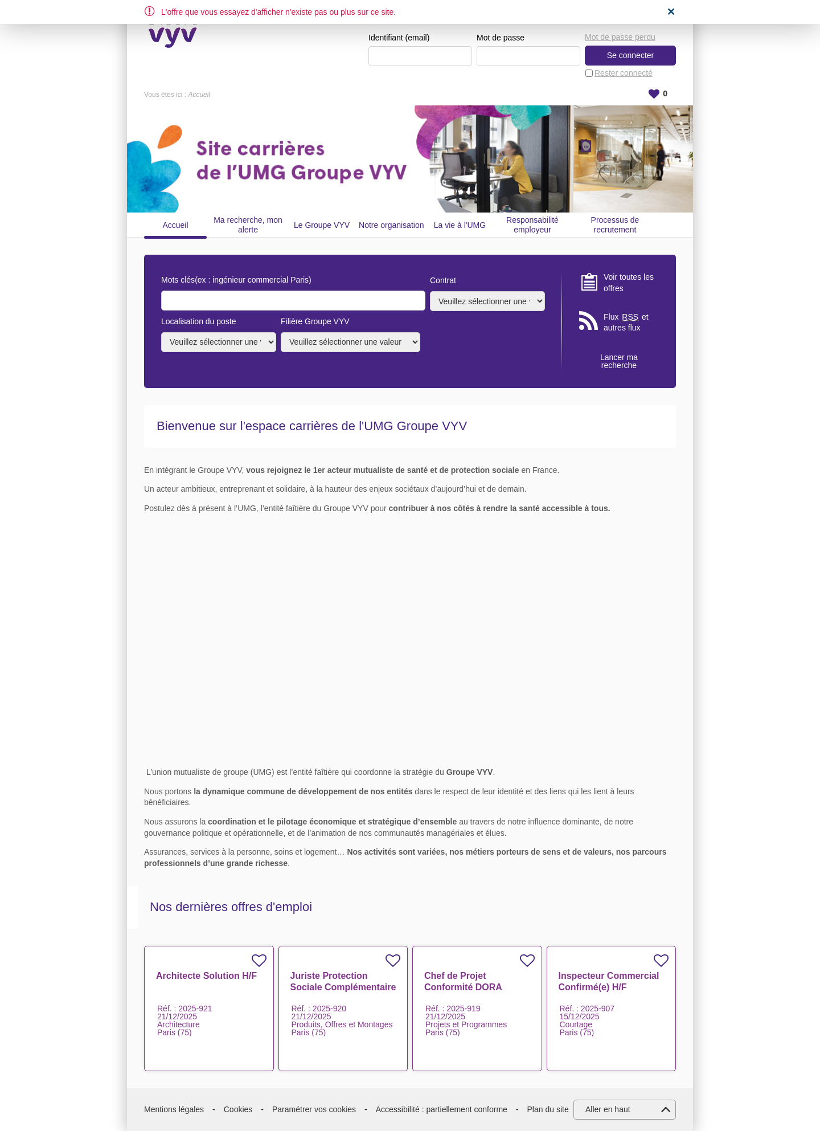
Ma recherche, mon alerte (248, 224)
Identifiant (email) (398, 37)
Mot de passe (500, 37)
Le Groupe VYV (322, 225)
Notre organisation (391, 225)
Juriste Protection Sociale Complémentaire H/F (343, 987)
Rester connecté (623, 72)
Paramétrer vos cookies (314, 1109)
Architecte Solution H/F (206, 976)
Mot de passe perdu (620, 37)
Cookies (238, 1109)
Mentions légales (174, 1109)
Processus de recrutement (615, 224)
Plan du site (548, 1109)
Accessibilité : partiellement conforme (441, 1109)
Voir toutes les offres (629, 282)
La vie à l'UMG (460, 225)
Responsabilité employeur (532, 224)
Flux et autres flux (626, 322)
